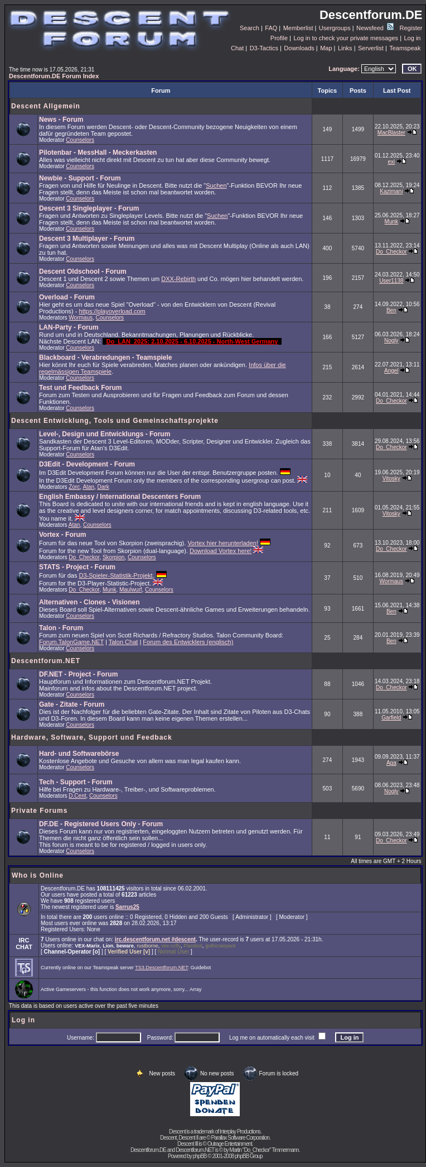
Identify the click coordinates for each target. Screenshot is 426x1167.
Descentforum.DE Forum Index (54, 76)
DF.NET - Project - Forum (78, 674)
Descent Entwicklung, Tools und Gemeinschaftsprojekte (115, 421)
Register (411, 28)
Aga (391, 763)
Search (249, 28)
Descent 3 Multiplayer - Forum (86, 238)
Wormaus (81, 318)
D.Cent (77, 796)
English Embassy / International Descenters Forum (120, 497)
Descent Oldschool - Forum (83, 271)
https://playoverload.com (112, 311)
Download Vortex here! (220, 550)
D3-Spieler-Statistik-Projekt (116, 575)
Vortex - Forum (62, 535)
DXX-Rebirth (178, 278)
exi (391, 162)
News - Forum (61, 119)
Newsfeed (375, 28)
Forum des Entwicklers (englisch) (188, 642)
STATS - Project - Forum (77, 567)
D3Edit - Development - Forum (87, 464)
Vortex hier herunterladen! (222, 543)
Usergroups (335, 28)
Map (326, 48)
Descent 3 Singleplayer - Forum (89, 208)
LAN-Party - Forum (69, 327)
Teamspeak (404, 48)
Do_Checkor (391, 252)
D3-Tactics (264, 48)
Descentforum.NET (45, 661)
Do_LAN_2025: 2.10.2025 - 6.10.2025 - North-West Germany (192, 341)
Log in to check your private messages (345, 38)
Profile (279, 38)
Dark (103, 487)
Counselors (80, 140)
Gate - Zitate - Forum (71, 704)
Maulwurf (130, 590)
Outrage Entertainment (229, 1144)
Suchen (216, 185)
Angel (391, 371)
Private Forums (39, 810)
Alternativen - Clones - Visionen (89, 602)
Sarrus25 (127, 907)
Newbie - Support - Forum (80, 178)
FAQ (271, 28)
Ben (391, 310)
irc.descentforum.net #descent (155, 939)
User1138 (391, 281)
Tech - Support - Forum (76, 782)
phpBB (199, 1156)
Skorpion (113, 557)
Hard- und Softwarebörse (79, 754)
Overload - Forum (67, 297)
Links (345, 48)
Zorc (74, 487)
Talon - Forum (61, 628)
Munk (391, 221)
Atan (88, 487)
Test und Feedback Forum (80, 388)
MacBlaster (391, 133)
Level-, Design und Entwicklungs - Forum (104, 434)
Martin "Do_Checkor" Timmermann (263, 1150)
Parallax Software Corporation (240, 1138)
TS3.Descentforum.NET (161, 967)
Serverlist (371, 48)
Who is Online (38, 875)
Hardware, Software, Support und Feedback (91, 737)
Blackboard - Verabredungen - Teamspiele (105, 357)
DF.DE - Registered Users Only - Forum (101, 824)
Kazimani (391, 191)
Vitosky (391, 478)
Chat (237, 48)
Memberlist (298, 28)
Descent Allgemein (45, 106)
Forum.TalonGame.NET (71, 642)
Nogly (391, 340)
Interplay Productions (240, 1131)
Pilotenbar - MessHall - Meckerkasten (98, 152)
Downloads (299, 48)
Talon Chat (123, 642)
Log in (412, 38)
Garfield (391, 718)
